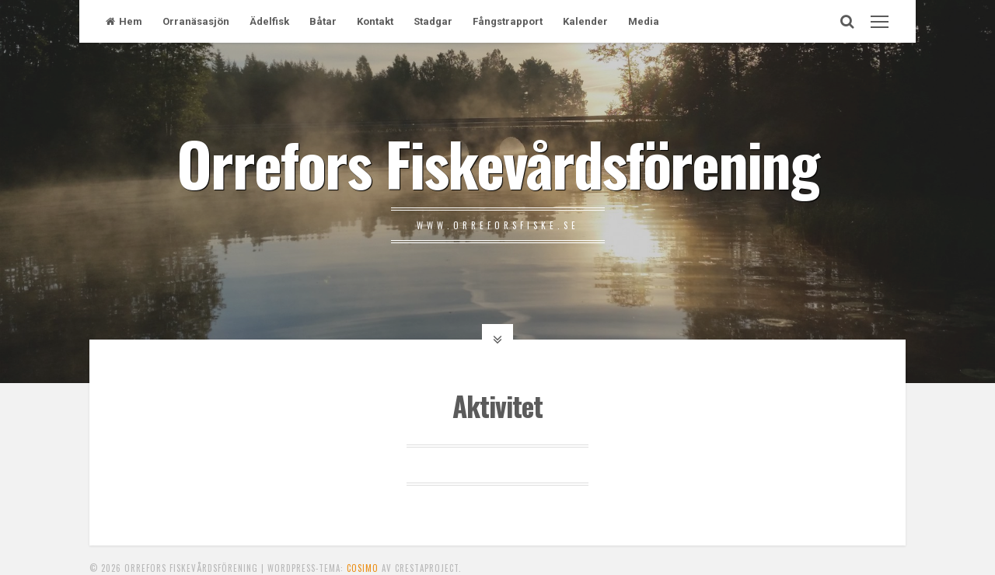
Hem (124, 21)
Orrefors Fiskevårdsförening (497, 162)
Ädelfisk (269, 21)
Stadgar (433, 21)
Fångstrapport (508, 21)
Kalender (585, 21)
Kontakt (375, 21)
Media (643, 21)
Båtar (323, 21)
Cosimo (363, 568)
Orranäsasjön (195, 21)
